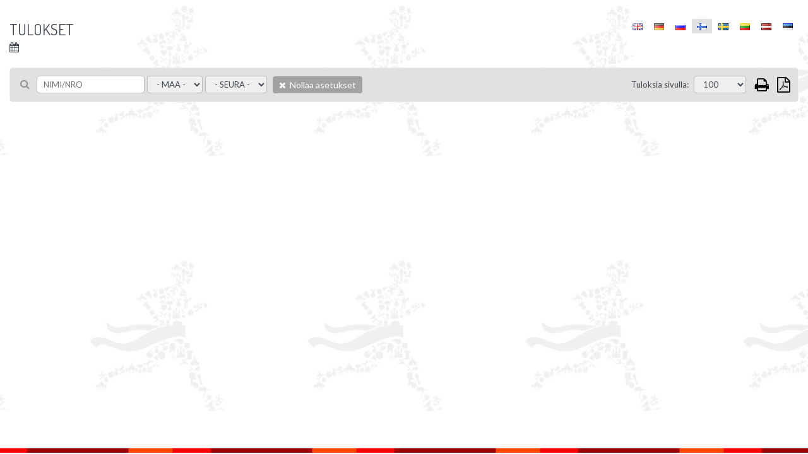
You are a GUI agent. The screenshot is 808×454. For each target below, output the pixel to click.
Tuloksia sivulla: (660, 84)
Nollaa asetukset (317, 84)
